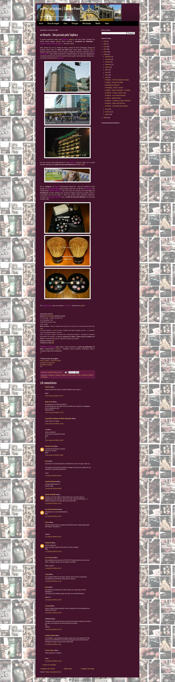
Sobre (107, 23)
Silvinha (47, 387)
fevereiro (108, 112)
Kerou (47, 522)
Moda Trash (49, 402)
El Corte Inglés (49, 316)
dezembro (108, 56)
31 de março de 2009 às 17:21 (54, 396)
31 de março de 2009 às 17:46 (54, 423)
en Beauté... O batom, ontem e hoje (115, 93)
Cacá (46, 587)
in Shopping (44, 377)
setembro (108, 64)
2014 (105, 41)
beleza (58, 349)
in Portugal (84, 375)
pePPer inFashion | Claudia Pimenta (62, 9)
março (107, 109)
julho (106, 69)
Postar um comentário (49, 665)
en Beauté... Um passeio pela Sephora (116, 106)
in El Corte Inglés (70, 375)
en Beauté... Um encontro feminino (115, 95)
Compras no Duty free (47, 363)
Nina (46, 461)
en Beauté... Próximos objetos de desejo (117, 80)
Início (41, 23)
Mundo (98, 23)
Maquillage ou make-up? (112, 85)
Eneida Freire (49, 446)
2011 (105, 49)
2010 (105, 52)
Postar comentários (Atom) (53, 672)
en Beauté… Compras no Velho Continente (117, 100)
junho (107, 72)
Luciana (47, 606)
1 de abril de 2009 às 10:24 (53, 568)
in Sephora (90, 375)
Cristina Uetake (50, 635)
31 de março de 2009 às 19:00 (54, 455)
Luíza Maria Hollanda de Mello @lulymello (58, 418)
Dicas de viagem (53, 23)
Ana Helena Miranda (51, 509)
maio (106, 75)
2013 (105, 44)
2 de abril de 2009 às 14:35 (53, 644)
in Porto (78, 375)
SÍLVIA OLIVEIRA (50, 494)
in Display (63, 375)
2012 (105, 46)
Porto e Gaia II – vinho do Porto (50, 360)
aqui (71, 39)
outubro (107, 62)
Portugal (75, 23)
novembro (108, 59)
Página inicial (68, 669)
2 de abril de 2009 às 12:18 (53, 629)
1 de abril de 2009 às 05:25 (53, 475)
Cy (46, 429)
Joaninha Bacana (50, 481)
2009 (105, 54)
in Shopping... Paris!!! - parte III (114, 87)
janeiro (107, 114)
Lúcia (47, 574)
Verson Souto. (49, 650)
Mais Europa (87, 23)
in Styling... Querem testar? (113, 98)
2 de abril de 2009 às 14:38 (53, 661)
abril (106, 77)
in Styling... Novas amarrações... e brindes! (117, 90)
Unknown (48, 543)
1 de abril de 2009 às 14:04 (53, 600)
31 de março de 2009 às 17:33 (54, 412)
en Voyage (57, 375)
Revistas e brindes (46, 365)
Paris (65, 23)
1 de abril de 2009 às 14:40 (53, 613)
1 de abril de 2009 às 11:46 (53, 581)
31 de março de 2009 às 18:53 (54, 440)
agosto (107, 67)
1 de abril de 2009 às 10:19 (53, 551)
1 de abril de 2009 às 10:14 (53, 503)
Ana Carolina (49, 557)
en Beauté (50, 375)
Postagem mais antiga (87, 669)
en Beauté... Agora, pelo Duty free (115, 103)
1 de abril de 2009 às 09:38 (53, 488)
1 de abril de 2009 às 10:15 (53, 537)
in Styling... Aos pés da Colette (114, 82)
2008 (105, 117)
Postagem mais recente (48, 669)
